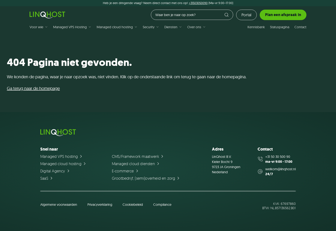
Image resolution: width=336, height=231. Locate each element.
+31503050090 (198, 3)
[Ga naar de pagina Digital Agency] (55, 171)
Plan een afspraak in (283, 14)
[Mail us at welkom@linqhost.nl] (277, 171)
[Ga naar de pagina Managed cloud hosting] (63, 163)
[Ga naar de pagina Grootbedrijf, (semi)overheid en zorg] (146, 178)
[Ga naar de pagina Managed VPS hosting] (61, 156)
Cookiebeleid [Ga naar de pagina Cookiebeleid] (133, 204)
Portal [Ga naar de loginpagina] (246, 14)
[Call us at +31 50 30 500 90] (277, 159)
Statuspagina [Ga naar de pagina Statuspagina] (279, 27)
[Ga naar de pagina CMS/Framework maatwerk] (138, 156)
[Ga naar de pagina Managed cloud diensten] (136, 163)
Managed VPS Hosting (72, 27)
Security (151, 27)
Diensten (173, 27)
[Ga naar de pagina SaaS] (47, 178)
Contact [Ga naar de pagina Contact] (300, 27)
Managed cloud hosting (117, 27)
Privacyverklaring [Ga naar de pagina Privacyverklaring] (99, 204)
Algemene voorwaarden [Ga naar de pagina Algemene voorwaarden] (58, 204)
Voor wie (39, 27)
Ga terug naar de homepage (33, 88)
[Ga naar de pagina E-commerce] (126, 171)
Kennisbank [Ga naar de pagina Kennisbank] (256, 27)
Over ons (196, 27)
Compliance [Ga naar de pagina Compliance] (162, 204)
